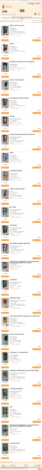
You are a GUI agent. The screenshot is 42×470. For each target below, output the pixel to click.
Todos (10, 14)
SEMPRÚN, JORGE (13, 100)
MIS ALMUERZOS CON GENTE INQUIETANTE (25, 244)
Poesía (13, 53)
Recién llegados (4, 14)
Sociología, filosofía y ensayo (16, 70)
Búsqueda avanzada (22, 11)
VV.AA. (11, 427)
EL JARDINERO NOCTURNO (25, 171)
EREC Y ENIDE (25, 208)
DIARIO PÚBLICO (15, 29)
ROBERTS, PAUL (12, 445)
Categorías (14, 14)
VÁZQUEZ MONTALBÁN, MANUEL (16, 137)
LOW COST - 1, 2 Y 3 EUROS (16, 89)
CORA (25, 407)
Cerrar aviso (39, 469)
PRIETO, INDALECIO (13, 82)
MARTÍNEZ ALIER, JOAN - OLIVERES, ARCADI (18, 300)
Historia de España (15, 90)
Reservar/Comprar (36, 40)
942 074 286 (18, 0)
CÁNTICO (25, 44)
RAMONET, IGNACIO (13, 318)
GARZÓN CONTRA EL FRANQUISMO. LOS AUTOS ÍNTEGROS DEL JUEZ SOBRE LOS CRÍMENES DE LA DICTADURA (25, 262)
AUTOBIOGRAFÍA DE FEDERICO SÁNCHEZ (25, 99)
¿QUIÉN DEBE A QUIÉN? (25, 298)
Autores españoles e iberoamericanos (18, 198)
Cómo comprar (26, 464)
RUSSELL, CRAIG (13, 155)
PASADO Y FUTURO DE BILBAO (25, 80)
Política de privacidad (37, 465)
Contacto (28, 2)
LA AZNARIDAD (25, 226)
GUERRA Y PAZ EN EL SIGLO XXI (25, 26)
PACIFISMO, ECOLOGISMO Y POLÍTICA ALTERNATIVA (25, 62)
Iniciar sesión (34, 2)
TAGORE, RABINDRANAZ (14, 355)
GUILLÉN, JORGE (13, 46)
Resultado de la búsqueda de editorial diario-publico (12, 21)
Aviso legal (39, 464)
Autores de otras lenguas (16, 417)
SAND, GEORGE (12, 409)
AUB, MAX (11, 191)
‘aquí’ (27, 468)
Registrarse (39, 2)
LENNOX (25, 153)
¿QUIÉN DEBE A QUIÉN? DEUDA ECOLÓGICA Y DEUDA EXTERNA (25, 371)
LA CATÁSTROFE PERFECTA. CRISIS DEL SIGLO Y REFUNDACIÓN (25, 317)
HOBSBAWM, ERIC (13, 28)
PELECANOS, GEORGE (13, 173)
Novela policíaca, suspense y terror (17, 124)
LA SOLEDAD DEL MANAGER (25, 389)
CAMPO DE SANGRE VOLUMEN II (25, 189)
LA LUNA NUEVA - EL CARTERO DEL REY (25, 353)
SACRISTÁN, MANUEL (13, 64)
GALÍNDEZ (25, 117)
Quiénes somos (25, 465)
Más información (5, 40)
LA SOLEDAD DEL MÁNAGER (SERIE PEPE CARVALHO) (25, 135)
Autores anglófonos (14, 362)
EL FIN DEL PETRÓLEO (25, 444)
